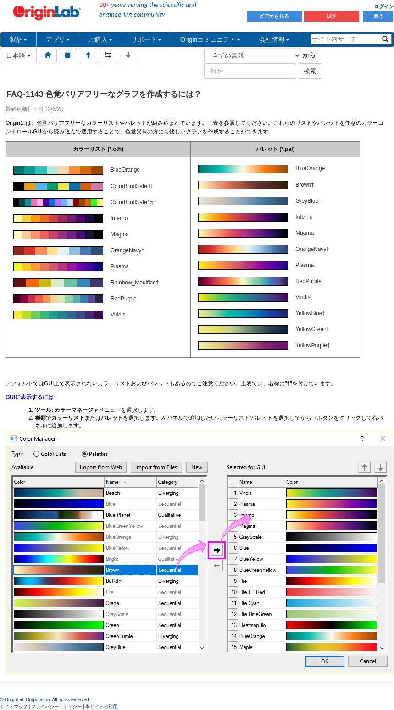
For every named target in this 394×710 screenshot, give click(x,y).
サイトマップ (14, 706)
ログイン (384, 6)
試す (332, 16)
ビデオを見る (274, 16)
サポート (146, 39)
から (309, 55)
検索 (310, 71)
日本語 (18, 55)
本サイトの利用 (101, 706)
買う (378, 16)
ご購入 (100, 39)
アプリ (58, 39)
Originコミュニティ (210, 39)
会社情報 (274, 39)
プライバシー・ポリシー (56, 706)
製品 (18, 39)
